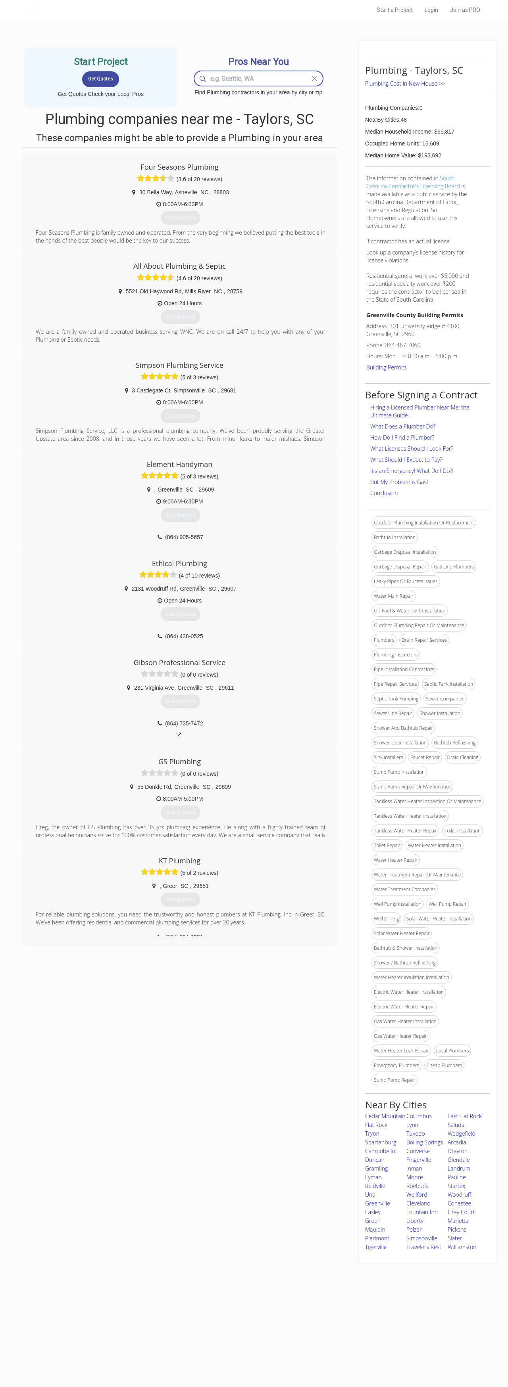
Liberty (414, 1220)
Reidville (375, 1186)
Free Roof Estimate (124, 1346)
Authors (354, 1338)
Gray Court (461, 1212)
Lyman (373, 1177)
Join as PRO (465, 10)
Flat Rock (376, 1125)
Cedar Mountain (385, 1116)
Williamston (462, 1247)
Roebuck (417, 1186)
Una (370, 1194)
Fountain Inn (422, 1212)
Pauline (457, 1177)
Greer (372, 1220)
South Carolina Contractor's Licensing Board (413, 182)
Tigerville (376, 1247)
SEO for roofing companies (375, 1355)
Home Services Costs (126, 1320)
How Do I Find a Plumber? (402, 437)
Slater (455, 1238)
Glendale (459, 1159)
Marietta (458, 1220)
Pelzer (414, 1229)
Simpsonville (421, 1238)
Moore (414, 1177)
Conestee (459, 1203)
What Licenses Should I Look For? (411, 448)
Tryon (372, 1133)
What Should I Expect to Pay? (406, 459)
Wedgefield (461, 1133)
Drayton (458, 1151)
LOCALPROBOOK (72, 10)
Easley (373, 1212)
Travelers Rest (423, 1247)
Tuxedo (415, 1133)
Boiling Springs (424, 1142)
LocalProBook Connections (375, 1346)
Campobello (380, 1151)
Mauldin (375, 1229)
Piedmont (377, 1238)
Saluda (456, 1125)
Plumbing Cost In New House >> (405, 83)
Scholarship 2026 (365, 1320)
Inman (414, 1168)
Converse (418, 1151)
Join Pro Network (231, 1320)
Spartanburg (380, 1142)
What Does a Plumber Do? (403, 426)
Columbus (419, 1116)
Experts (221, 1329)
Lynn (412, 1125)
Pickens (457, 1229)
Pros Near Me (117, 1329)
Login (431, 10)
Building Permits (386, 367)
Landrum (459, 1168)
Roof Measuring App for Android (248, 1355)
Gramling (376, 1168)
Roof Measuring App (235, 1338)
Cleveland (418, 1203)
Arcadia (457, 1142)
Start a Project (395, 10)
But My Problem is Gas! (399, 482)
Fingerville (418, 1159)
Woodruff (459, 1194)
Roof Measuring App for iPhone (247, 1346)
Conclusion (384, 493)
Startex (457, 1186)
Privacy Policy (361, 1329)
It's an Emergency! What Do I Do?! (412, 470)
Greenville (377, 1203)
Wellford (416, 1194)
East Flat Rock (465, 1116)
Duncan (375, 1159)
